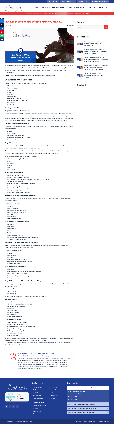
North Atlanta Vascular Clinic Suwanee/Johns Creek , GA (85, 388)
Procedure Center (37, 398)
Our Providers (45, 7)
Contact (101, 7)
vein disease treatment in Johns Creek (52, 342)
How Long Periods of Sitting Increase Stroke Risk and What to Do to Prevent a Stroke (96, 44)
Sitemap (106, 421)
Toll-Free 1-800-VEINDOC (100, 1)
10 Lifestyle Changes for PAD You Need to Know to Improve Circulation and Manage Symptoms (96, 59)
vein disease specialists (58, 358)
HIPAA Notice (78, 421)
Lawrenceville (36, 411)
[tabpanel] (88, 394)
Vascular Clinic (36, 395)
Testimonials (91, 7)
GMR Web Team (27, 421)
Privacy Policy (87, 421)
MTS (35, 366)
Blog (107, 7)
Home (36, 7)
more (41, 366)
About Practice (37, 387)
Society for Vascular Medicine (16, 68)
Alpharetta (35, 408)
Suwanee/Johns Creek (39, 405)
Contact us (46, 366)
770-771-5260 (83, 1)
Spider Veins (22, 366)
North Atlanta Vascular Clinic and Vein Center (37, 353)
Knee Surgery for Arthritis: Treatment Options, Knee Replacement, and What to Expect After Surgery (96, 67)
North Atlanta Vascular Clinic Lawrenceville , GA (82, 408)
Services (55, 7)
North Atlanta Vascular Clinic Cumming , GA (81, 412)
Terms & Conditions (97, 421)
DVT (66, 364)
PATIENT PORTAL (53, 1)
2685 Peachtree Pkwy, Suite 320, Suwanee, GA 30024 (79, 393)
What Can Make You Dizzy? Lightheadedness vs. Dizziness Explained (94, 75)
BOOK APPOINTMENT (68, 1)
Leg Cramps (29, 366)
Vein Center (53, 387)
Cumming (35, 414)
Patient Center (79, 7)
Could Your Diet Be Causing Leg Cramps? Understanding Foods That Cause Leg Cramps (95, 51)
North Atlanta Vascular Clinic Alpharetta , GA (81, 404)
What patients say (14, 11)
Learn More (86, 13)
